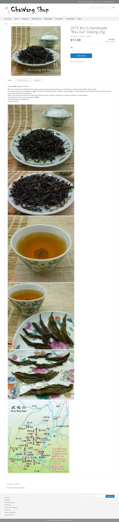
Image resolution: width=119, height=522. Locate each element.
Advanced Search (10, 515)
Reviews (37, 80)
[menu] (59, 19)
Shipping (7, 500)
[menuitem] (7, 19)
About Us (7, 497)
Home (6, 24)
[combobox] (100, 7)
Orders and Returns (10, 512)
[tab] (10, 80)
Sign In (99, 2)
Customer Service (10, 502)
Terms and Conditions (11, 507)
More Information (23, 80)
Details (10, 80)
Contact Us (8, 510)
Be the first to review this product (80, 36)
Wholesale (8, 505)
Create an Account (109, 2)
